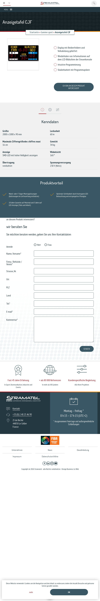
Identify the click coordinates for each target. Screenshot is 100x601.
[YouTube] (56, 461)
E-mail (9, 309)
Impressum (17, 454)
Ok (69, 592)
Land (8, 292)
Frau (50, 242)
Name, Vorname (13, 250)
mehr (31, 592)
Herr (39, 242)
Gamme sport (47, 32)
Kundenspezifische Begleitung (81, 377)
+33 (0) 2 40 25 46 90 (22, 411)
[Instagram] (52, 461)
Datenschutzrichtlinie (50, 454)
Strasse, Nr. (11, 268)
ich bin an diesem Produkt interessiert (74, 85)
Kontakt (16, 406)
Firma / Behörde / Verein (14, 260)
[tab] (42, 108)
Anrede (9, 244)
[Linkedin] (48, 461)
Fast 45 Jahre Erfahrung (18, 377)
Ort (7, 276)
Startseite (34, 32)
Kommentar (12, 317)
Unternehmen (17, 447)
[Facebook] (44, 461)
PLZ (8, 284)
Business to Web (73, 466)
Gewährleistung (83, 447)
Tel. (8, 300)
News (50, 447)
